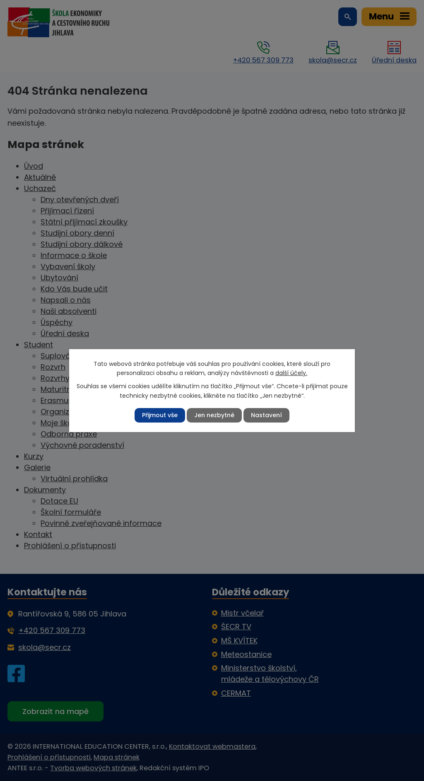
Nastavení (266, 415)
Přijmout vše (160, 415)
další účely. (291, 373)
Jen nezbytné (214, 415)
